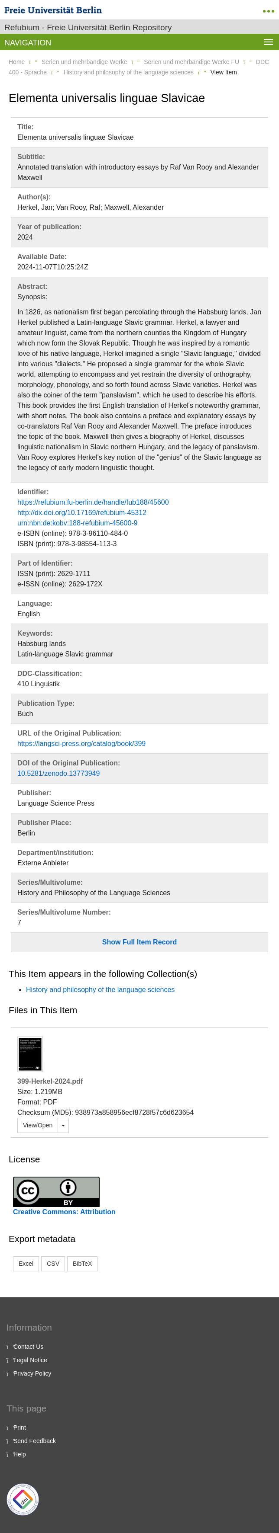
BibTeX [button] (82, 1263)
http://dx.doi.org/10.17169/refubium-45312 (81, 512)
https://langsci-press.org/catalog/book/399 (81, 743)
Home (17, 61)
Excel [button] (26, 1263)
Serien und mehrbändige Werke (84, 61)
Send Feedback (34, 1440)
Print (19, 1427)
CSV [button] (53, 1263)
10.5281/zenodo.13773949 (58, 773)
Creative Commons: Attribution (64, 1212)
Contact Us (28, 1346)
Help (19, 1454)
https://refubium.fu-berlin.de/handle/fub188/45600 (93, 502)
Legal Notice (30, 1360)
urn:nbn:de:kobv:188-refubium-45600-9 (77, 523)
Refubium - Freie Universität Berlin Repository (88, 27)
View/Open (37, 1125)
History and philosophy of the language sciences (129, 72)
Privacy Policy (32, 1373)
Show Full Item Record (139, 942)
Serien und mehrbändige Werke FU (191, 61)
